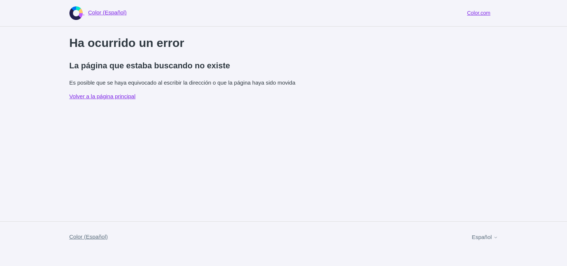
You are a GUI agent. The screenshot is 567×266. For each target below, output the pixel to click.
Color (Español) (88, 236)
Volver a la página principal (102, 96)
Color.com (478, 13)
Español (485, 237)
